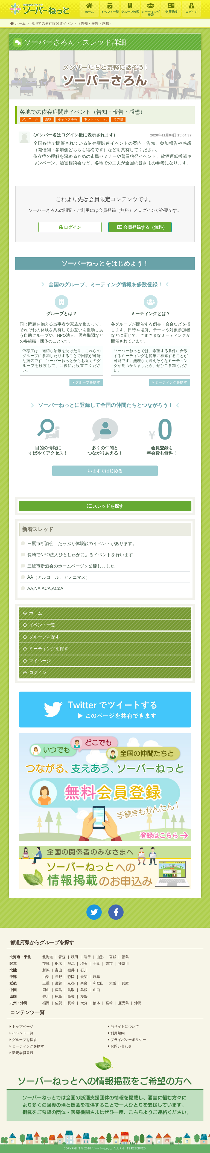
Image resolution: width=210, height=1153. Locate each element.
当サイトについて (123, 1027)
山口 (96, 990)
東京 (109, 963)
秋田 (74, 957)
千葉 (96, 963)
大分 (84, 1003)
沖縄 (137, 1003)
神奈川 (123, 963)
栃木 (58, 963)
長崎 (71, 1003)
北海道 (47, 957)
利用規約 (116, 1033)
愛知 (84, 976)
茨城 (45, 963)
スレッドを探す (105, 506)
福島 (125, 957)
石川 (84, 970)
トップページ (21, 1027)
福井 (71, 970)
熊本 (96, 1003)
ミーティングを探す (170, 382)
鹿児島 (123, 1003)
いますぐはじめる (105, 471)
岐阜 (96, 976)
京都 (71, 983)
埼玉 (84, 963)
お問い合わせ (120, 1046)
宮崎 (109, 1003)
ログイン (70, 227)
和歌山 (98, 983)
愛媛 (84, 996)
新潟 (45, 970)
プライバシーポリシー (127, 1040)
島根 (84, 990)
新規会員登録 (21, 1053)
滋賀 (58, 983)
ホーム (35, 613)
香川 (45, 996)
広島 (58, 990)
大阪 (112, 983)
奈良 (84, 983)
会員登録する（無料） (140, 227)
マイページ (40, 660)
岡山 (45, 990)
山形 (100, 957)
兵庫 (125, 983)
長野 (58, 976)
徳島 (58, 996)
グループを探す (86, 382)
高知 (71, 996)
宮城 (112, 957)
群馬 (71, 963)
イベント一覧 (42, 625)
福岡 (45, 1003)
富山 (58, 970)
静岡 (71, 976)
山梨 (45, 976)
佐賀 (58, 1003)
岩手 (87, 957)
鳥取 (71, 990)
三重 (45, 983)
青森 (62, 957)
